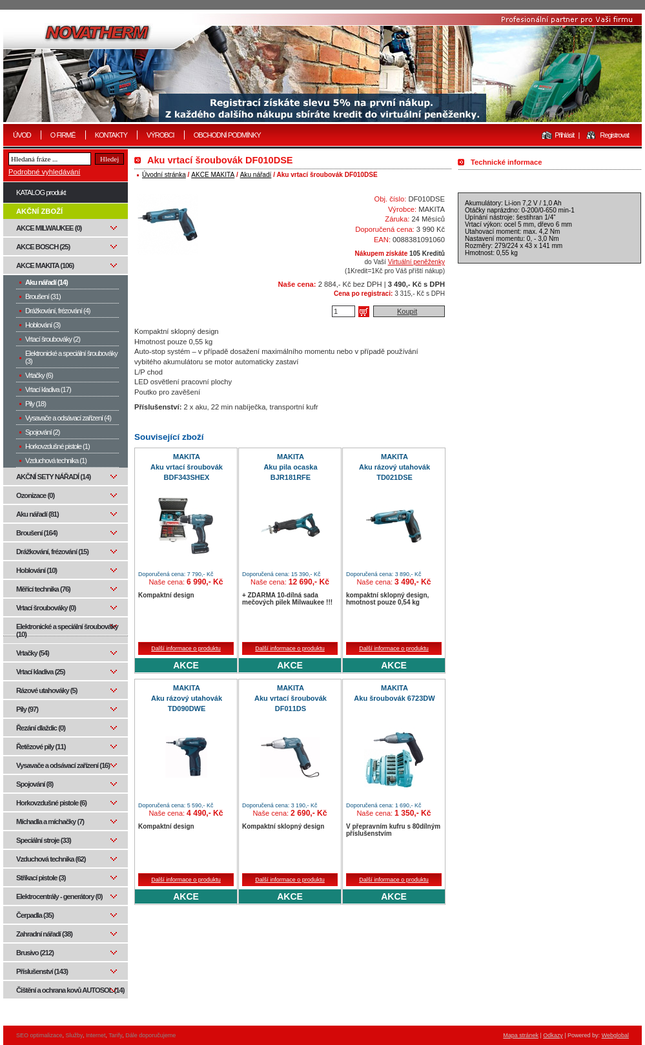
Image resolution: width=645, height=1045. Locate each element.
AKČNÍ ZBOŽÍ (39, 211)
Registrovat (614, 135)
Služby (74, 1035)
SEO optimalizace (39, 1035)
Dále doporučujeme (150, 1035)
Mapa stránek (520, 1035)
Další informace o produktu (186, 648)
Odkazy (553, 1035)
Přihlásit (564, 135)
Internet (96, 1035)
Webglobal (615, 1035)
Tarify (115, 1035)
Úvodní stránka (164, 174)
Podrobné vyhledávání (44, 172)
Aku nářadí (256, 174)
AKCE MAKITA (212, 174)
